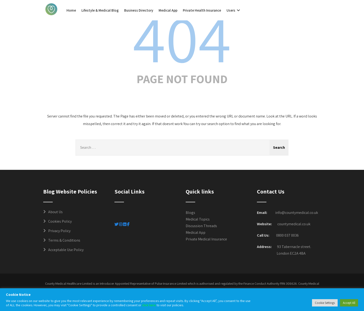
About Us (55, 211)
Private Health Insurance (202, 10)
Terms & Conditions (64, 240)
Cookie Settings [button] (325, 303)
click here (149, 305)
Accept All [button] (349, 303)
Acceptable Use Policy (66, 249)
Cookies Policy (60, 221)
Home (71, 10)
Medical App (168, 10)
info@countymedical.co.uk (296, 212)
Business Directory (138, 10)
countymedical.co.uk (293, 223)
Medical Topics (198, 219)
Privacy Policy (59, 230)
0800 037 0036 (287, 235)
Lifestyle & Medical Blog (100, 10)
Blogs (190, 212)
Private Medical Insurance (206, 239)
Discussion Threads (201, 225)
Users (234, 10)
